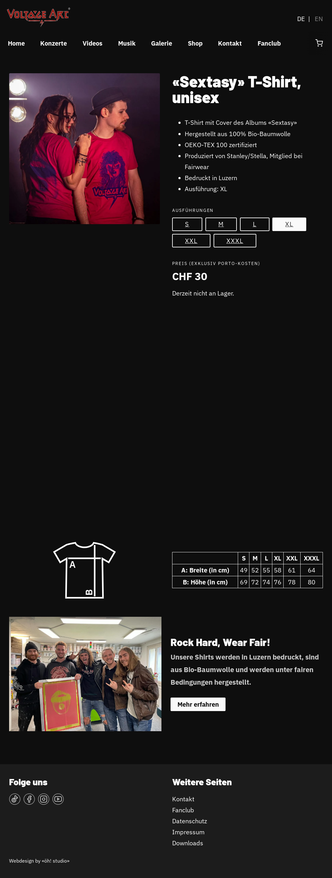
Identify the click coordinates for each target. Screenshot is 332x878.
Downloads (187, 843)
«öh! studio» (55, 860)
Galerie (161, 43)
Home (16, 43)
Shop (195, 43)
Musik (127, 43)
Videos (92, 43)
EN (319, 19)
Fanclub (269, 43)
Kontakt (230, 43)
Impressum (188, 832)
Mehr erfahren (198, 704)
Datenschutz (189, 821)
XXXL (234, 241)
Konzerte (53, 43)
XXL (191, 241)
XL (289, 224)
